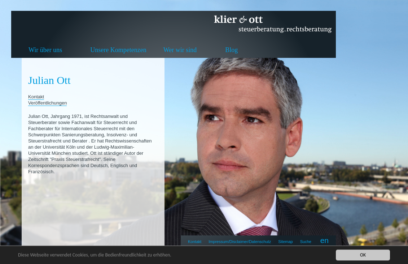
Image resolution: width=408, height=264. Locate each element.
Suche (305, 241)
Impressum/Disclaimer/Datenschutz (240, 241)
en (324, 240)
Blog (231, 50)
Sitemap (285, 241)
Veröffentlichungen (47, 103)
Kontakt (194, 241)
